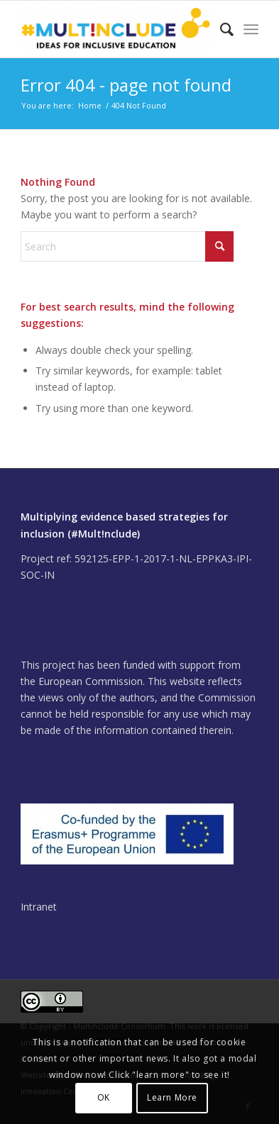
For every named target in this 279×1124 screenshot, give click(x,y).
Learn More (172, 1097)
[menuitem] (220, 29)
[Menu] (251, 29)
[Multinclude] (115, 29)
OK (103, 1097)
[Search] (220, 29)
